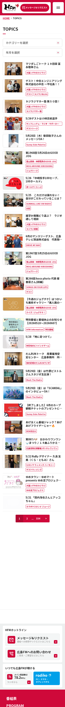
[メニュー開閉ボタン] (58, 7)
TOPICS (17, 18)
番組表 (11, 698)
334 (38, 518)
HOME (6, 18)
